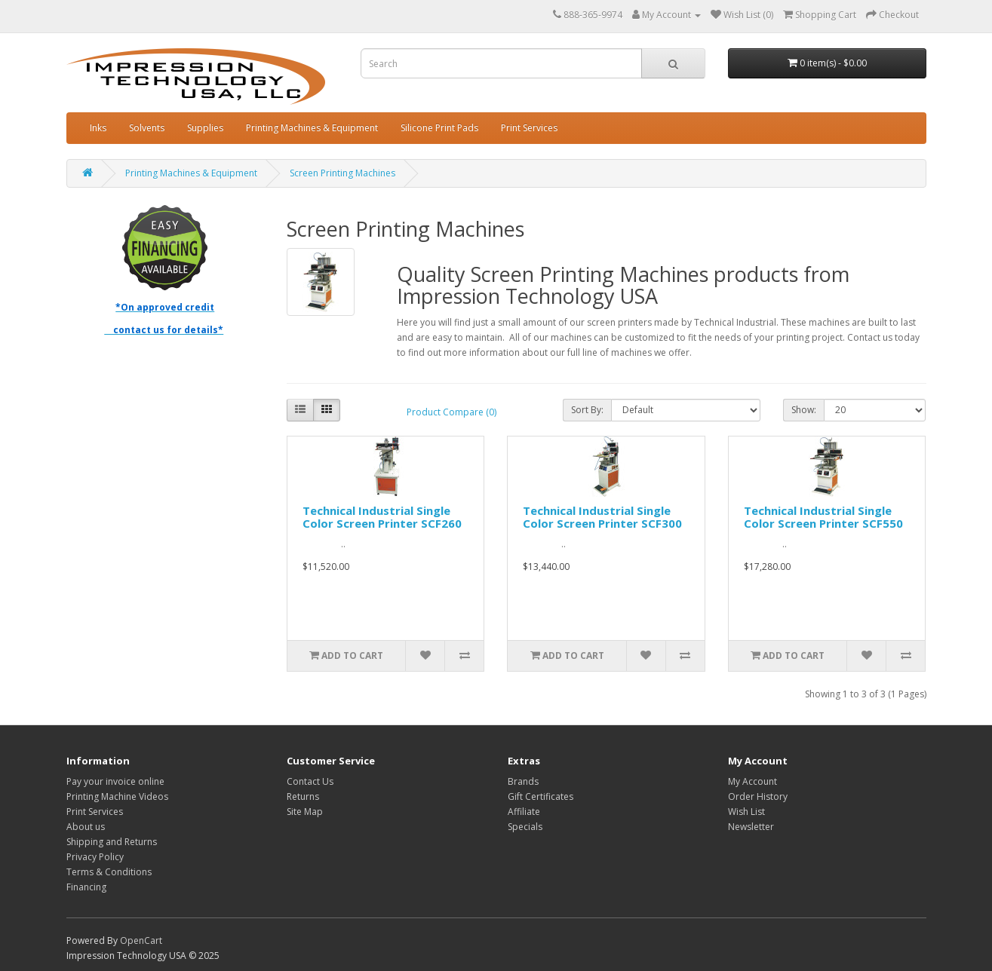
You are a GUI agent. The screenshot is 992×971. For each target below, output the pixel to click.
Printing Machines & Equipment (312, 127)
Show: (803, 409)
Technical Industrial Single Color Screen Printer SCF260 (382, 517)
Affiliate (524, 811)
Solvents (146, 127)
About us (85, 826)
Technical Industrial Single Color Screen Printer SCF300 (602, 517)
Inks (98, 127)
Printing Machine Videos (117, 796)
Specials (525, 826)
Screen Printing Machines (342, 173)
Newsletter (751, 826)
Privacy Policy (95, 856)
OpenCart (141, 940)
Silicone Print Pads (439, 127)
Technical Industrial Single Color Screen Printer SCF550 (823, 517)
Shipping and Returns (111, 841)
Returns (303, 796)
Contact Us (310, 781)
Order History (758, 796)
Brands (523, 781)
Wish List (746, 811)
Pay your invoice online (115, 781)
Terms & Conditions (109, 871)
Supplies (205, 127)
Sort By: (587, 409)
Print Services (529, 127)
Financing (86, 887)
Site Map (305, 811)
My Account (752, 781)
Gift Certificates (540, 796)
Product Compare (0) (451, 412)
